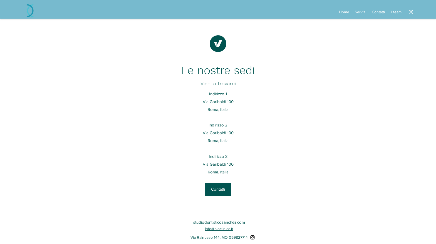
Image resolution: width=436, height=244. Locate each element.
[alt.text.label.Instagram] (411, 12)
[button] (218, 189)
